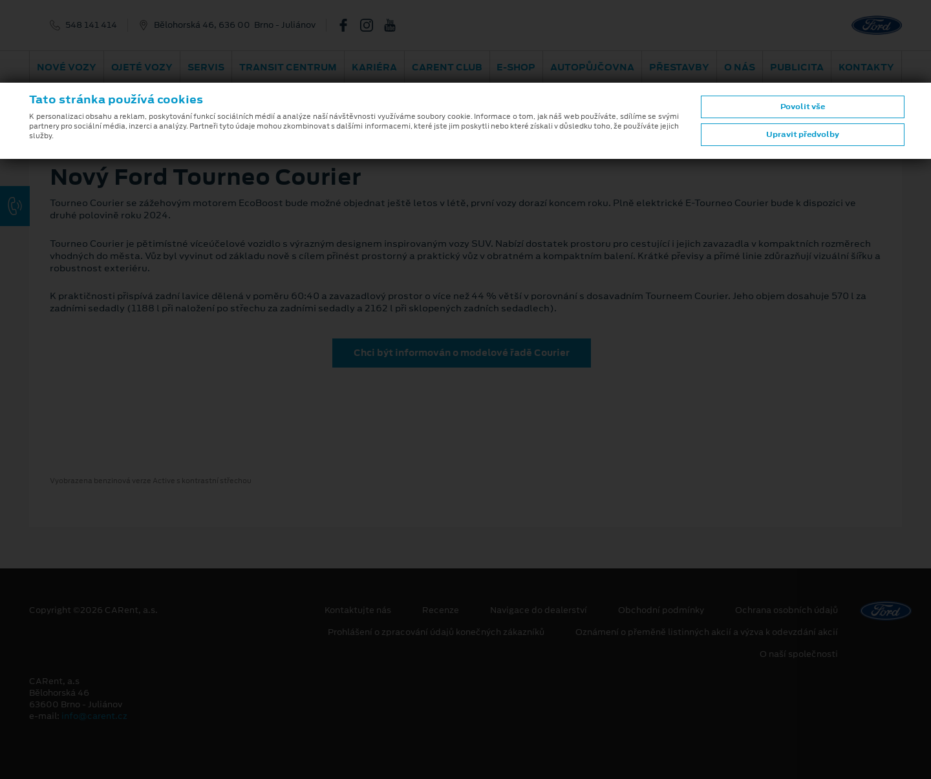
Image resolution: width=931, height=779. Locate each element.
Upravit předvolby (802, 134)
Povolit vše (802, 106)
